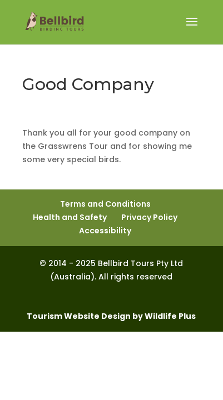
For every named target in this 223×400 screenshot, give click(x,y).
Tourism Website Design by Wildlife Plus (111, 316)
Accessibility (105, 230)
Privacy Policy (149, 217)
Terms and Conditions (105, 203)
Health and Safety (70, 217)
